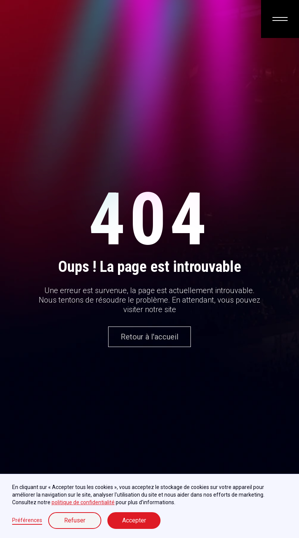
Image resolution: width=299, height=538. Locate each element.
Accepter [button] (134, 520)
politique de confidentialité (83, 502)
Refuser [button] (74, 520)
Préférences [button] (27, 520)
